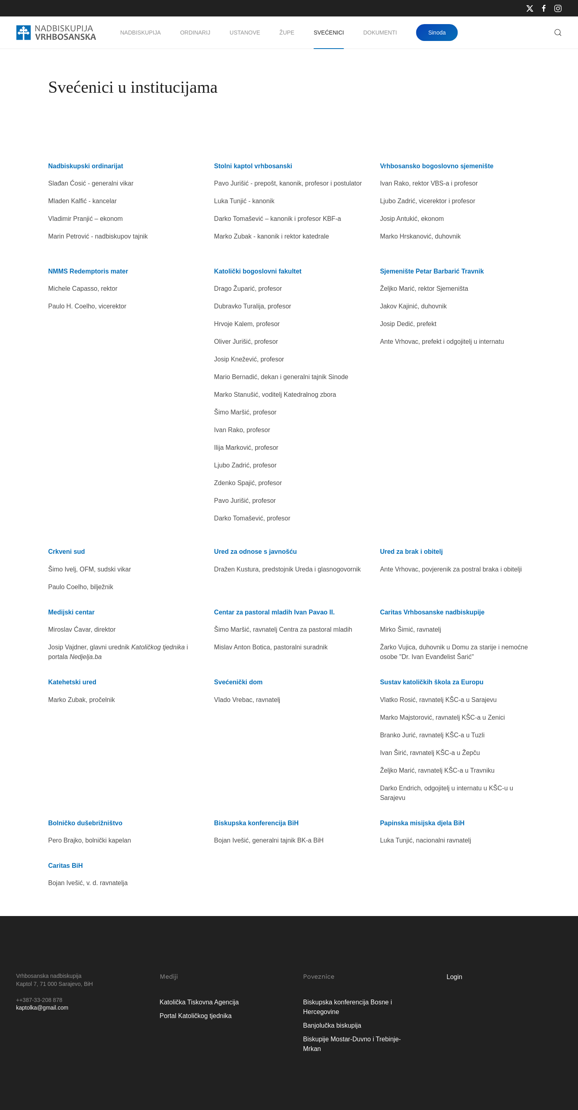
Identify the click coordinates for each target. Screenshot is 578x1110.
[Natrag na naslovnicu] (56, 32)
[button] (558, 32)
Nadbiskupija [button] (140, 32)
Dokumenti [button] (380, 32)
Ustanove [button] (245, 32)
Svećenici (328, 32)
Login (454, 976)
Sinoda (437, 32)
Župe (286, 32)
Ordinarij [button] (195, 32)
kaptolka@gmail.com (42, 1007)
